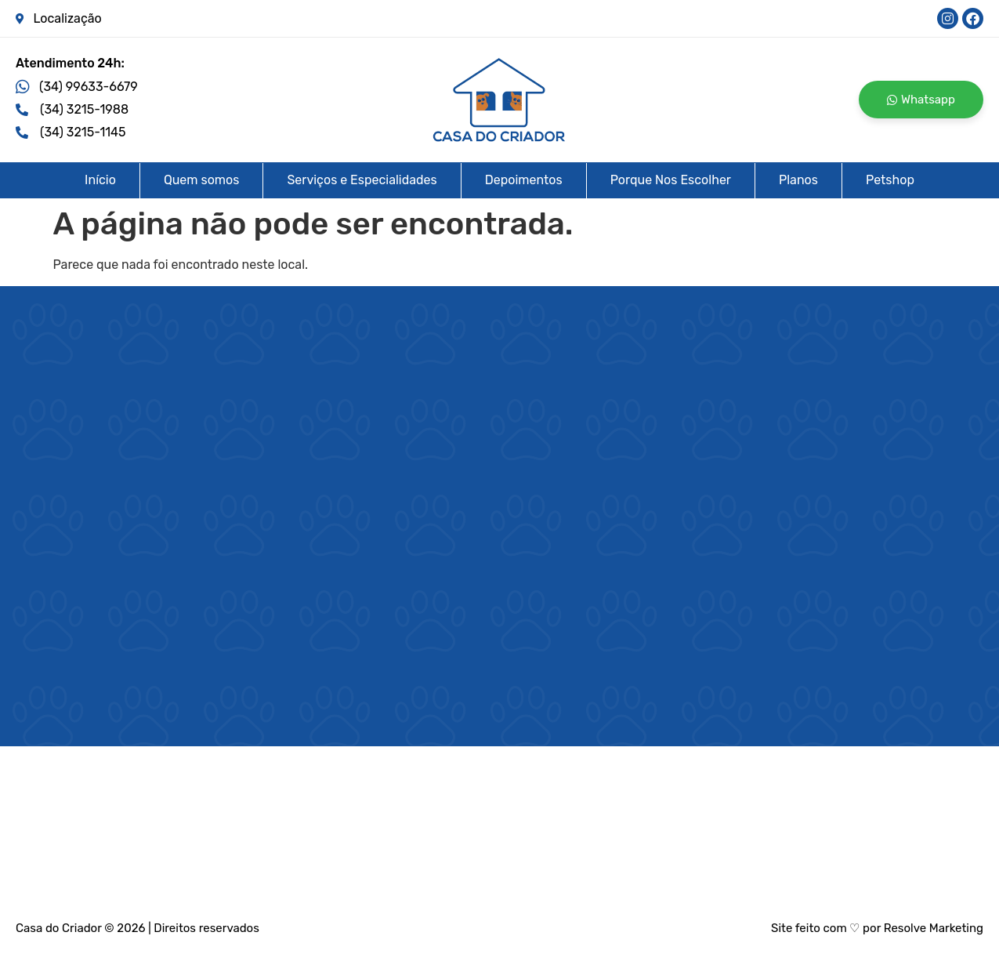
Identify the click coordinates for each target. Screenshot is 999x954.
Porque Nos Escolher (670, 179)
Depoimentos (524, 179)
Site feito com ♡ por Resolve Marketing (877, 928)
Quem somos (201, 179)
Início (100, 179)
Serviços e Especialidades (361, 179)
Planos (798, 179)
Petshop (890, 179)
